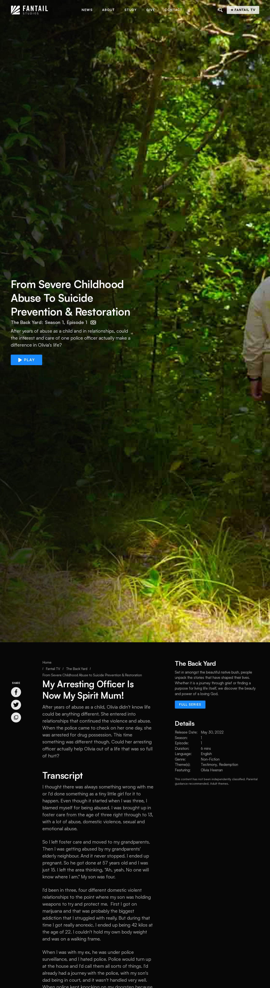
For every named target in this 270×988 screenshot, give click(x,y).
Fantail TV (53, 669)
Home (46, 662)
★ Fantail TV (243, 10)
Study (130, 10)
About (108, 10)
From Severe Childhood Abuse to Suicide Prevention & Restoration (92, 675)
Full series (190, 704)
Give (150, 10)
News (87, 10)
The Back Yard (76, 669)
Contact (173, 10)
